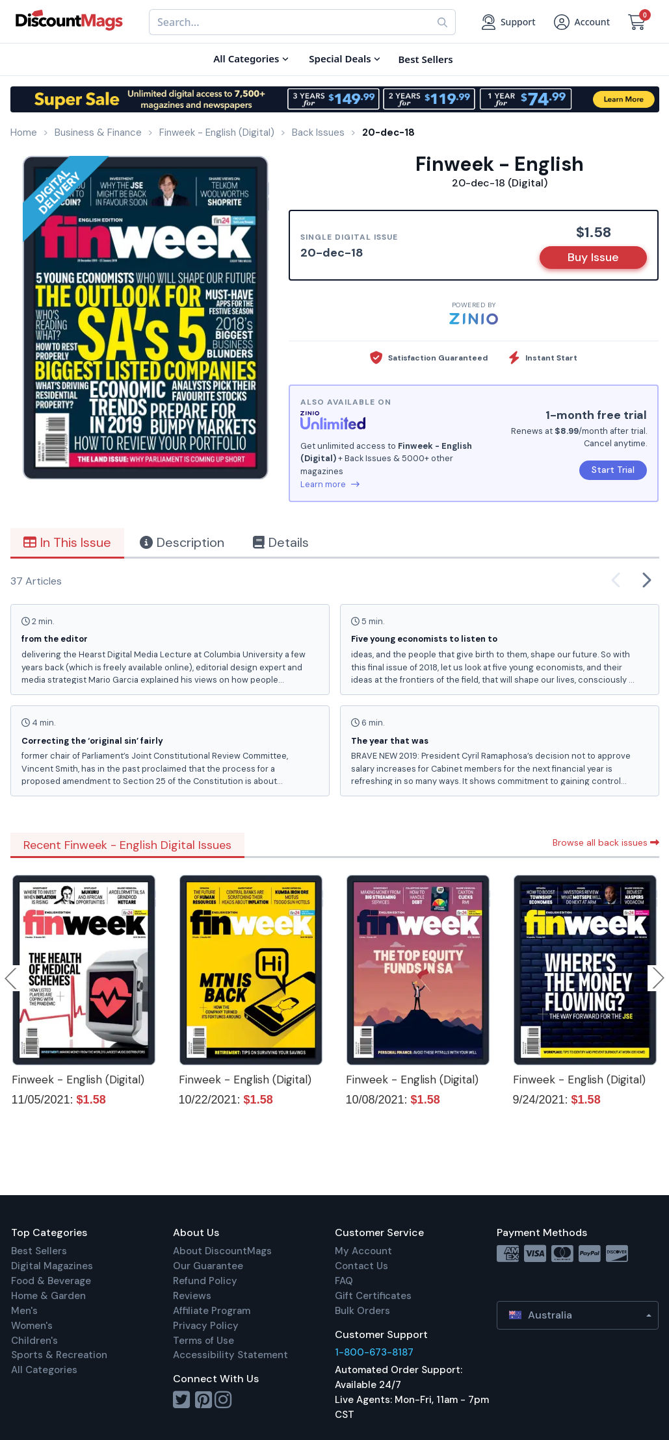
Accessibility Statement (230, 1354)
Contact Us (361, 1265)
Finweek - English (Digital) (78, 1079)
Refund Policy (205, 1280)
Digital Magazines (52, 1265)
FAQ (344, 1280)
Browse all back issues (606, 842)
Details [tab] (281, 542)
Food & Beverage (51, 1280)
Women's (32, 1325)
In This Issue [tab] (67, 542)
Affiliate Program (211, 1310)
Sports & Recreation (59, 1354)
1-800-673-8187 (374, 1352)
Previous (12, 978)
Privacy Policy (206, 1325)
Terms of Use (203, 1340)
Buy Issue (593, 257)
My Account (363, 1250)
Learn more (330, 484)
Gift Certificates (373, 1295)
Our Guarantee (208, 1265)
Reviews (192, 1295)
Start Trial (613, 469)
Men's (24, 1310)
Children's (34, 1340)
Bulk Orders (362, 1310)
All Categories (44, 1369)
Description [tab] (182, 542)
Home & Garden (48, 1295)
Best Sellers (39, 1250)
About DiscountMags (222, 1250)
